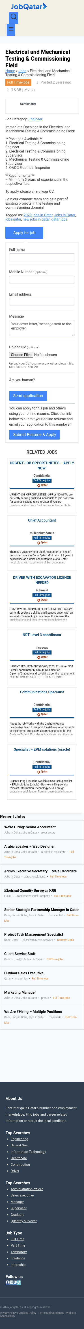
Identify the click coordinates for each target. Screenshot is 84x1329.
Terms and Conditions (51, 1312)
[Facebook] (7, 1282)
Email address (20, 294)
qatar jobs (59, 219)
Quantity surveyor (24, 1221)
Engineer (35, 119)
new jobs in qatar (36, 219)
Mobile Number (28, 272)
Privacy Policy (8, 1312)
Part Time (18, 1245)
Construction (20, 1165)
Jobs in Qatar (64, 215)
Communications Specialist (42, 692)
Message (16, 316)
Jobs (22, 71)
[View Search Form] (13, 18)
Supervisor (19, 1208)
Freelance (18, 1258)
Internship (18, 1265)
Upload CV (24, 347)
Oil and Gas (19, 1145)
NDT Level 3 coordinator (42, 635)
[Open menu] (11, 30)
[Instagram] (11, 1282)
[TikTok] (19, 1282)
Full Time (17, 1239)
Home (10, 71)
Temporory (19, 1252)
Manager (17, 1202)
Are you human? (22, 380)
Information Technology (28, 1152)
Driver (15, 1171)
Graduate (17, 1215)
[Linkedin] (15, 1282)
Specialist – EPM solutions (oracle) (42, 749)
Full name (17, 250)
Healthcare (19, 1158)
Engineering (19, 1139)
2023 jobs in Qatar (38, 215)
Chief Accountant (42, 520)
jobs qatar (13, 219)
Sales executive (22, 1195)
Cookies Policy (27, 1312)
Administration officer (27, 1189)
